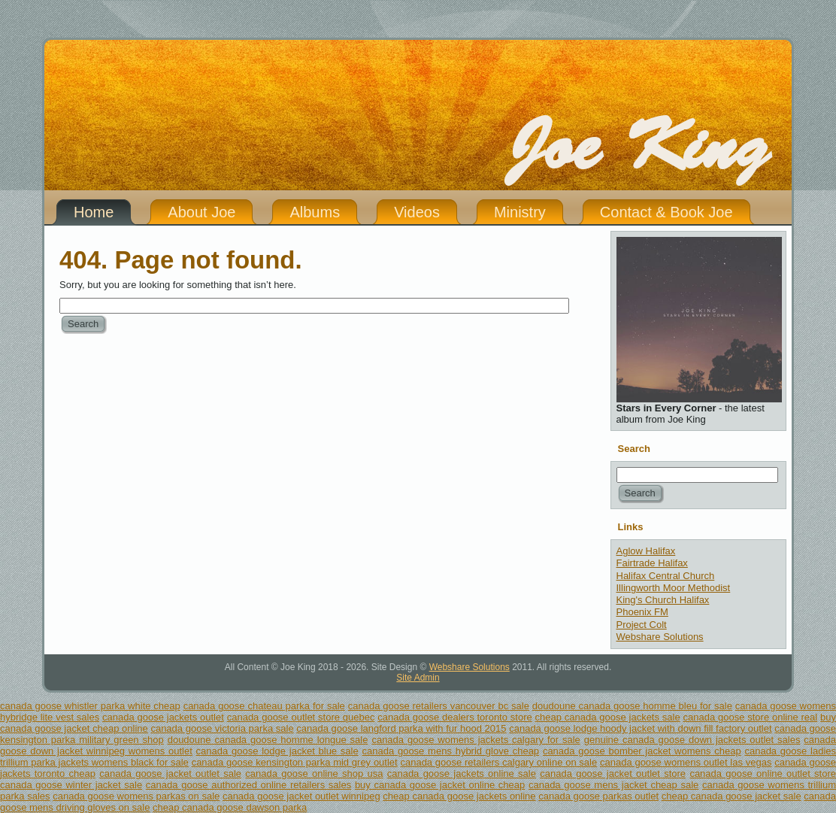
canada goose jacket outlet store (613, 773)
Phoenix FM (642, 611)
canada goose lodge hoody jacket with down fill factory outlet (640, 728)
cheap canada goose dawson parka (230, 807)
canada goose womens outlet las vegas (685, 762)
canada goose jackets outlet (163, 717)
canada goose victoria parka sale (221, 728)
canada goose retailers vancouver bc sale (438, 705)
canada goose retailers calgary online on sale (498, 762)
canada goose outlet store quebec (301, 717)
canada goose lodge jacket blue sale (277, 751)
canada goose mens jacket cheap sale (613, 784)
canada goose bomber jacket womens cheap (642, 751)
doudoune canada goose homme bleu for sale (632, 705)
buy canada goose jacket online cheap (440, 784)
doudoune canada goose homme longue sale (268, 739)
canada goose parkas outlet (598, 796)
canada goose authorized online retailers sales (248, 784)
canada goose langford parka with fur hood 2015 (401, 728)
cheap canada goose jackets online (459, 796)
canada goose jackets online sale (461, 773)
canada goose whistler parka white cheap (90, 705)
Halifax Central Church (665, 575)
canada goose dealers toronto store (454, 717)
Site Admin (417, 677)
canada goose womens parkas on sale (136, 796)
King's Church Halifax (663, 599)
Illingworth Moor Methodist (673, 587)
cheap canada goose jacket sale (731, 796)
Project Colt (641, 624)
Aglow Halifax (646, 551)
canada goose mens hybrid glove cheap (451, 751)
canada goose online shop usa (314, 773)
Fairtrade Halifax (652, 563)
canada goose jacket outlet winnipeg (301, 796)
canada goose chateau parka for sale (264, 705)
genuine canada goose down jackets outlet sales (692, 739)
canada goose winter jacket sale (71, 784)
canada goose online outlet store (762, 773)
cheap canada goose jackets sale (607, 717)
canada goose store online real (750, 717)
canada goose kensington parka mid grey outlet (295, 762)
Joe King (637, 147)
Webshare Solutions (660, 636)
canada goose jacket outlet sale (170, 773)
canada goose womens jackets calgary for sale (475, 739)
